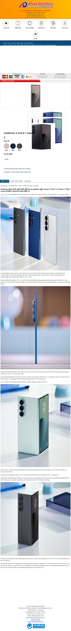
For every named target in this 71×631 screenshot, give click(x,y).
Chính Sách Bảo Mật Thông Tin (35, 622)
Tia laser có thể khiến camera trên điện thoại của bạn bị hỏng (19, 51)
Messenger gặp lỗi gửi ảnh (10, 55)
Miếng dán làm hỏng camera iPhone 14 (13, 65)
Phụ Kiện (53, 28)
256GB (6, 160)
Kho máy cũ (64, 28)
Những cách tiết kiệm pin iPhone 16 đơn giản (15, 49)
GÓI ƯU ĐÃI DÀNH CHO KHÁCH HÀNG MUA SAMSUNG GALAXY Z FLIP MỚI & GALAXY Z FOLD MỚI (32, 67)
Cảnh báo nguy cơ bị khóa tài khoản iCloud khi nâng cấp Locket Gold (21, 47)
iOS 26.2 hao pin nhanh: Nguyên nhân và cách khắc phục (18, 44)
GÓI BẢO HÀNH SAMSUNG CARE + (13, 69)
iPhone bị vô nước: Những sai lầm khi (13, 61)
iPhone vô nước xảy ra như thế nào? (13, 63)
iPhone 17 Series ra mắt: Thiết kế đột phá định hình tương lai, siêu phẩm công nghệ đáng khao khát (29, 46)
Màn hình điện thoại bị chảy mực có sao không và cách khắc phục (20, 59)
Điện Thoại (18, 28)
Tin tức (35, 39)
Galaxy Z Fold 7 (4, 195)
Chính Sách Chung (35, 620)
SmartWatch (41, 28)
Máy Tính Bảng (29, 28)
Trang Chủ (6, 28)
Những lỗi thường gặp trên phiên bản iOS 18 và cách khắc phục (20, 53)
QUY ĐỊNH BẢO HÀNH (9, 72)
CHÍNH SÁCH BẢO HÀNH (10, 71)
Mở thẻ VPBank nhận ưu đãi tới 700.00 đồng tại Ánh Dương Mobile (21, 57)
